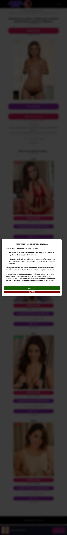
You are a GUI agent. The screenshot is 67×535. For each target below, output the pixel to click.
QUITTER (32, 292)
